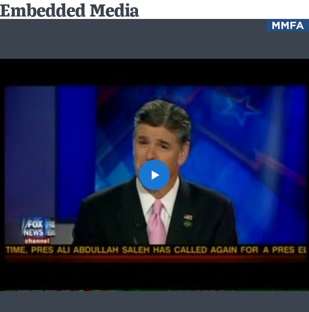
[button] (154, 174)
